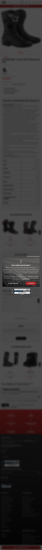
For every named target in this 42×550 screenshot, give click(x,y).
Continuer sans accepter (33, 256)
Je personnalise (13, 283)
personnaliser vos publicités (31, 278)
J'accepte (31, 283)
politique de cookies (33, 276)
